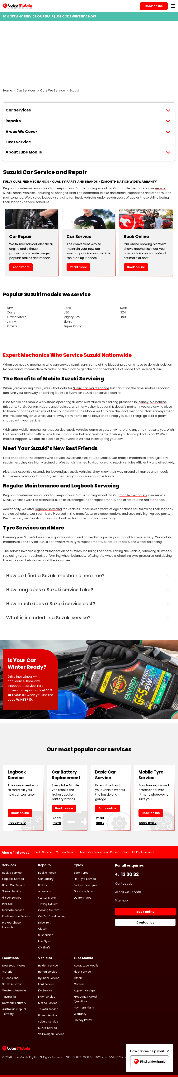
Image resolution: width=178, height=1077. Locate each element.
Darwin (32, 406)
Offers (78, 978)
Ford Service (46, 984)
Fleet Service (18, 142)
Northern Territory (14, 1003)
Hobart (44, 406)
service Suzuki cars (73, 364)
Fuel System (46, 941)
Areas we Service (128, 892)
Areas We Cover (21, 131)
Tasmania (9, 997)
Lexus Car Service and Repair (99, 852)
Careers (79, 984)
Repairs (13, 121)
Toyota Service (48, 1009)
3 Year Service (11, 891)
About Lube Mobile (24, 152)
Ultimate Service (13, 910)
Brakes (42, 885)
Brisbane (9, 406)
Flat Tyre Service (85, 879)
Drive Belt (44, 922)
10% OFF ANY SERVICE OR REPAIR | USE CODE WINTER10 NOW (49, 16)
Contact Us (123, 883)
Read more (21, 267)
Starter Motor (47, 898)
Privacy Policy (83, 1020)
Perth (22, 406)
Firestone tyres (84, 891)
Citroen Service (66, 852)
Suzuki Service (47, 1028)
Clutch (42, 929)
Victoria (7, 972)
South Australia (12, 984)
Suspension (45, 935)
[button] (89, 576)
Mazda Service (48, 1003)
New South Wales (13, 965)
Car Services (26, 90)
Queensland (10, 978)
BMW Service (46, 997)
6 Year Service (11, 898)
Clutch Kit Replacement (138, 852)
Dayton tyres (82, 898)
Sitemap (121, 900)
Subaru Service (48, 1021)
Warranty (80, 1014)
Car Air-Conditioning (52, 916)
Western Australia (14, 990)
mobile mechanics (133, 495)
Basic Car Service (13, 885)
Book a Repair (47, 873)
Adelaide (63, 406)
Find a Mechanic (150, 1062)
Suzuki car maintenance (91, 388)
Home (7, 90)
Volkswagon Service (51, 1034)
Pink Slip (7, 904)
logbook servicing (55, 197)
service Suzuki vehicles (71, 458)
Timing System (48, 904)
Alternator (45, 891)
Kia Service (45, 990)
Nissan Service (47, 1015)
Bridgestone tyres (85, 885)
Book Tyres (81, 873)
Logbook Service (13, 879)
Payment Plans (84, 1007)
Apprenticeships (84, 990)
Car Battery (46, 879)
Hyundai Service (48, 978)
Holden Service (48, 965)
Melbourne (158, 402)
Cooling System (48, 910)
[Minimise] (168, 1051)
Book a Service (12, 873)
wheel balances (73, 555)
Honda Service (42, 852)
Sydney (143, 402)
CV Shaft (44, 947)
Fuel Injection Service (16, 916)
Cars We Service (52, 90)
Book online (136, 267)
